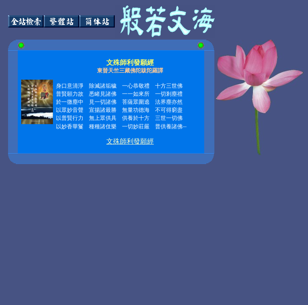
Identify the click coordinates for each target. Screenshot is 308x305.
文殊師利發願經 (130, 141)
